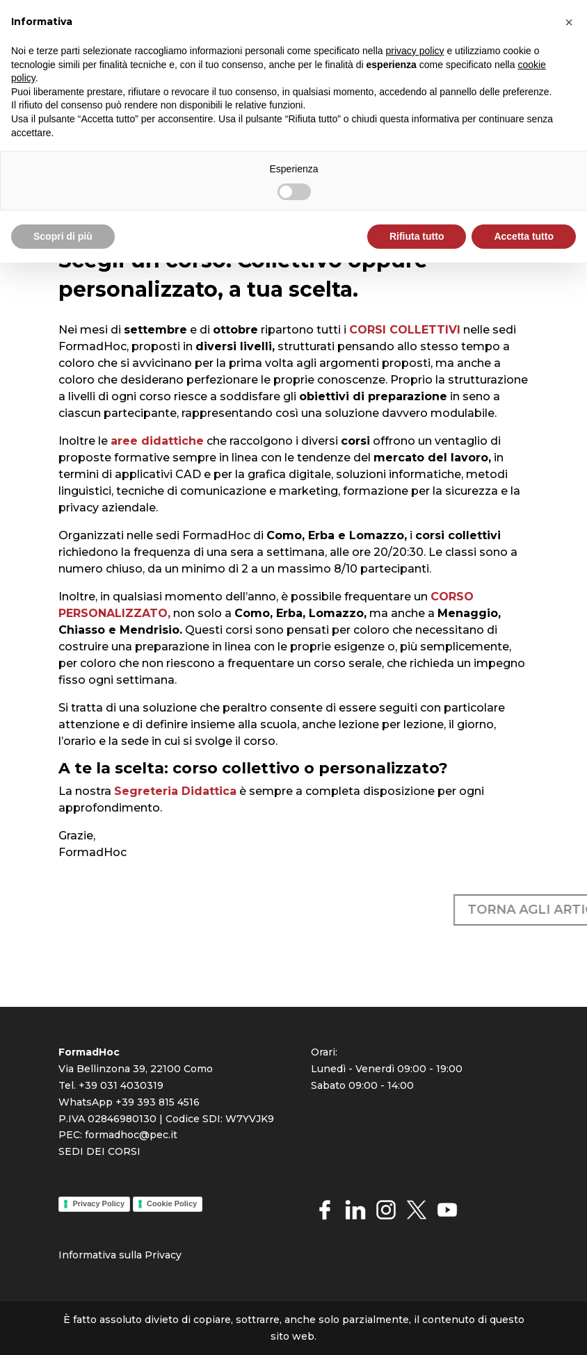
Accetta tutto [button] (524, 236)
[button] (569, 22)
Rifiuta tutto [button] (416, 236)
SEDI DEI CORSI (99, 1151)
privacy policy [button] (415, 50)
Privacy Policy (98, 1203)
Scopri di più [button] (63, 236)
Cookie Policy (172, 1203)
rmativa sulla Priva (124, 1255)
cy (176, 1255)
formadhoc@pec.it (131, 1134)
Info (68, 1255)
